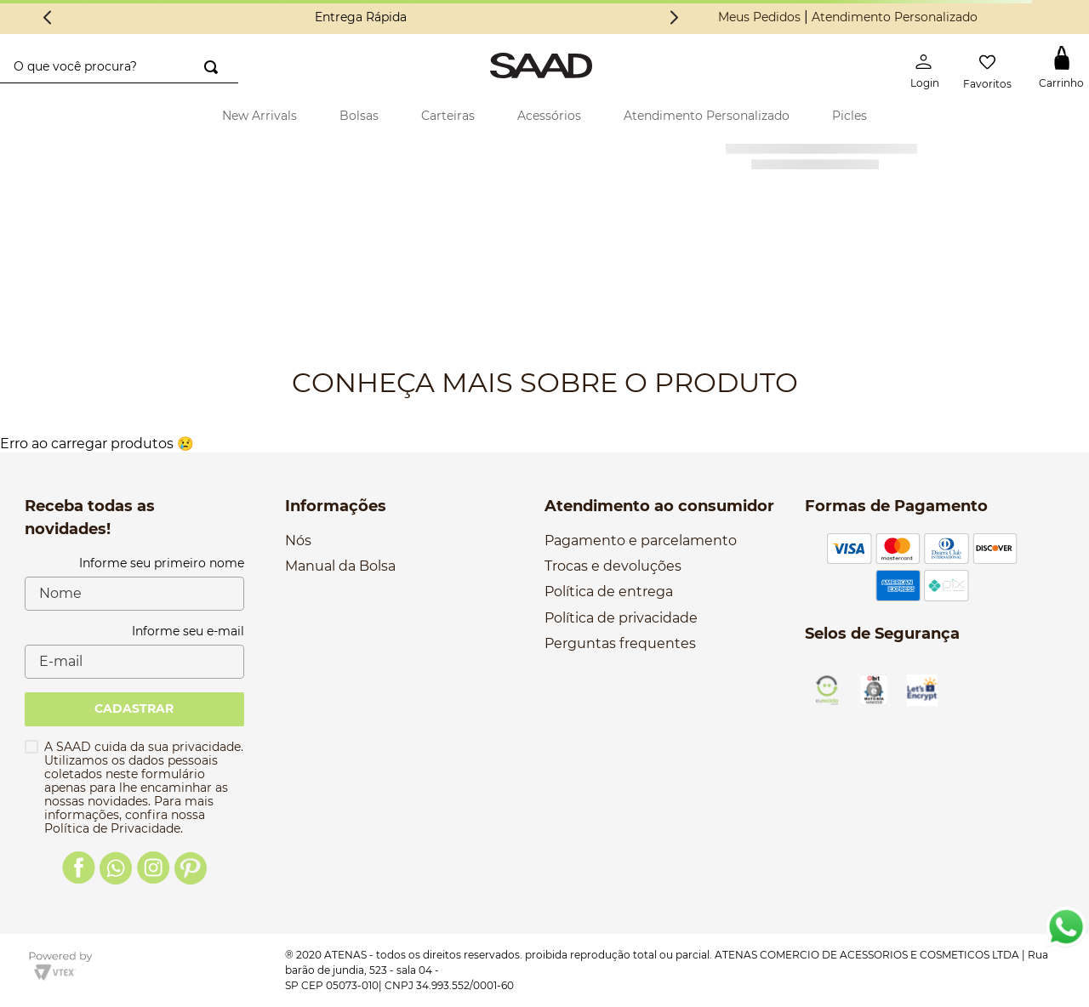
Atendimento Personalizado (895, 17)
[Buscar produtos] (211, 67)
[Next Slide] (674, 17)
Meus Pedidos (759, 17)
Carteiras (448, 115)
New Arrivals (259, 115)
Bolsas (359, 115)
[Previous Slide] (47, 17)
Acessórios (549, 115)
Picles (849, 115)
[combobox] (119, 67)
